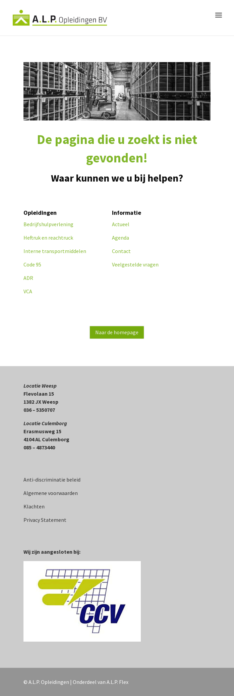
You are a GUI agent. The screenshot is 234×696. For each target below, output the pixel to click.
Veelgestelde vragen (135, 264)
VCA (27, 291)
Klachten (34, 506)
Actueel (120, 224)
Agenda (120, 237)
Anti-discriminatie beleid (51, 479)
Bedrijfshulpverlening (48, 224)
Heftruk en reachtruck (48, 237)
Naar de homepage (116, 332)
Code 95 (32, 264)
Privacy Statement (44, 519)
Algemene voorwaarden (50, 493)
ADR (28, 278)
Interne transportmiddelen (54, 251)
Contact (121, 251)
